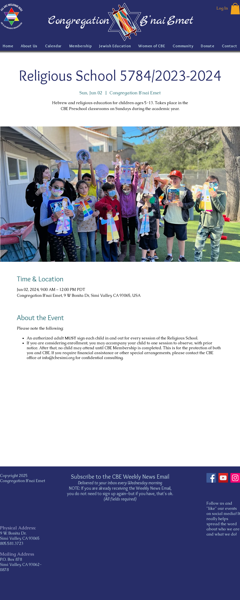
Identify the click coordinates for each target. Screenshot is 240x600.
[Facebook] (211, 478)
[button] (235, 8)
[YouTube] (223, 478)
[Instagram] (235, 478)
